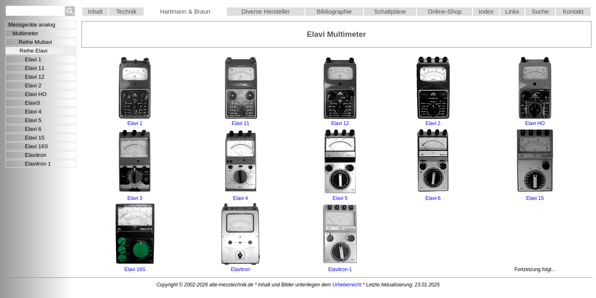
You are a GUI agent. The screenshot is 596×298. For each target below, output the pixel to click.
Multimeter (25, 33)
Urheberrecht (346, 285)
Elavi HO (36, 94)
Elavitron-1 (340, 269)
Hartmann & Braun (185, 11)
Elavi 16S (36, 146)
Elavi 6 (33, 129)
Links (512, 11)
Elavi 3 (134, 198)
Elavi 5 (33, 120)
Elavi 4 (33, 111)
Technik (126, 11)
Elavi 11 (34, 68)
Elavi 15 (34, 138)
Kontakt (573, 11)
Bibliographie (334, 11)
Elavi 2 (33, 85)
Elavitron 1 (38, 164)
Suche (540, 11)
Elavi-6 (433, 198)
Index (486, 11)
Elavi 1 (33, 59)
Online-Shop (444, 11)
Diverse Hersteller (266, 11)
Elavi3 (32, 103)
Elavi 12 (34, 77)
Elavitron (35, 155)
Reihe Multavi (35, 42)
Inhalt (95, 11)
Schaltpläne (390, 11)
